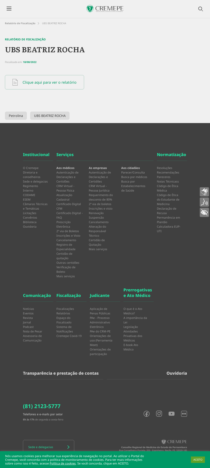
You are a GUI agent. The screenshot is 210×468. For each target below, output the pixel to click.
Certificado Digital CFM (68, 206)
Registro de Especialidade (65, 247)
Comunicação (37, 295)
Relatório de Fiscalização (20, 23)
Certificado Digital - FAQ (69, 215)
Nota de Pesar (32, 331)
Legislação (130, 327)
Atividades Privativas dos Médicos (132, 335)
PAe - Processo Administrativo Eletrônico (100, 322)
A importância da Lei (135, 320)
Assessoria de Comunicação (32, 338)
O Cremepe (31, 168)
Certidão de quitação (64, 256)
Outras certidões (67, 263)
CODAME (29, 195)
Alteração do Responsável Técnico (97, 231)
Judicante (100, 295)
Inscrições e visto (100, 208)
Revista (28, 318)
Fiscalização (68, 295)
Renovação (96, 213)
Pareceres (163, 177)
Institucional (36, 154)
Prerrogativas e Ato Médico (137, 292)
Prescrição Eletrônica (63, 224)
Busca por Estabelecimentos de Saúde (133, 185)
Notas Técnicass (168, 181)
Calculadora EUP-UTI (168, 229)
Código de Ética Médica (167, 188)
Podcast (28, 327)
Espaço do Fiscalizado (63, 320)
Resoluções (164, 168)
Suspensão (96, 217)
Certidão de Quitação (97, 242)
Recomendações (168, 172)
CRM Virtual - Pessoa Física (65, 188)
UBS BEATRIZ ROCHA (50, 115)
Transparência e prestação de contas (61, 373)
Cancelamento (66, 240)
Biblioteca (30, 222)
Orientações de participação (100, 351)
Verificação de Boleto (65, 269)
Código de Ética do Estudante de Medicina (168, 199)
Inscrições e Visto (68, 235)
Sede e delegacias (35, 181)
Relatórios (63, 313)
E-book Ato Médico (130, 347)
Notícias (28, 309)
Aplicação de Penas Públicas (100, 311)
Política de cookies (63, 463)
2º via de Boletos (67, 231)
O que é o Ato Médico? (132, 311)
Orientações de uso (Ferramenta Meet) (101, 340)
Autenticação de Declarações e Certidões (67, 176)
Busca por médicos (134, 177)
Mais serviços (65, 276)
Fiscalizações (65, 309)
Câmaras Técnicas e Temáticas (35, 206)
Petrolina (16, 115)
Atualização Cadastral (64, 197)
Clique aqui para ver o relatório (44, 82)
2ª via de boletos (100, 204)
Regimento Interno (30, 188)
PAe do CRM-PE (100, 331)
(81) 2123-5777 (41, 406)
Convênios (30, 217)
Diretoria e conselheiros (31, 174)
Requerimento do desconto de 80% (101, 197)
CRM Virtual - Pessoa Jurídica (99, 188)
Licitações (29, 213)
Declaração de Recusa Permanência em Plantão (168, 215)
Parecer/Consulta (133, 172)
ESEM (27, 199)
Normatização (171, 154)
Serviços (65, 154)
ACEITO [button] (197, 459)
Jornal (27, 322)
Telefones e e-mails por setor (43, 414)
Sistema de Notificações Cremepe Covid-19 (69, 331)
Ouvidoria (30, 226)
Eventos (28, 313)
